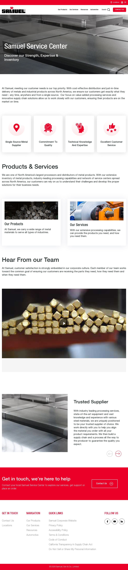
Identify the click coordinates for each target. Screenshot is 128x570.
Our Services (74, 10)
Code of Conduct (58, 540)
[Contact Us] (119, 10)
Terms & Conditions (59, 535)
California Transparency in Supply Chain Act (70, 545)
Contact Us (104, 483)
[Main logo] (13, 9)
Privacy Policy (56, 526)
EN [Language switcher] (123, 2)
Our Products (62, 10)
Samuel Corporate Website (62, 521)
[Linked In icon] (114, 521)
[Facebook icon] (107, 521)
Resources (84, 10)
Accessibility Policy (58, 530)
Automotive (94, 10)
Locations (115, 2)
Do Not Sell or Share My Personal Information (72, 549)
